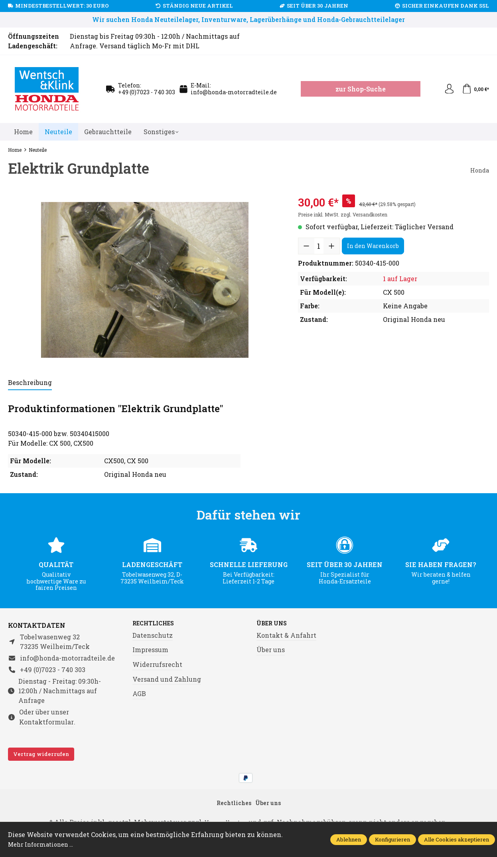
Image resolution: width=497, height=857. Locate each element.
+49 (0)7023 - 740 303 (146, 92)
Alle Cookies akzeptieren (456, 839)
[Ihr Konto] (446, 89)
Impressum (150, 650)
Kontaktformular (46, 722)
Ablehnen (348, 839)
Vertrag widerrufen (41, 754)
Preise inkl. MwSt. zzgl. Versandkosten (342, 214)
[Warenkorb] (474, 89)
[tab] (30, 383)
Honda (478, 170)
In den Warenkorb (373, 246)
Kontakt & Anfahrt (286, 636)
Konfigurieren (392, 839)
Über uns (274, 624)
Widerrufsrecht (157, 665)
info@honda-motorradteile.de (234, 92)
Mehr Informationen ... (44, 844)
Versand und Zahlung (166, 680)
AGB (139, 694)
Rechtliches (156, 624)
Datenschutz (152, 636)
